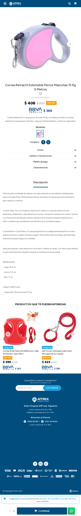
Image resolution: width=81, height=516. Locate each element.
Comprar (44, 511)
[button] (69, 3)
